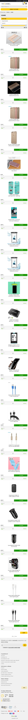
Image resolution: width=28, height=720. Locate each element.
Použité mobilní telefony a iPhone (7, 676)
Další (24, 632)
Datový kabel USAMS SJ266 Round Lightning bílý (14, 596)
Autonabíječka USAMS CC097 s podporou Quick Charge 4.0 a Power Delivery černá (14, 521)
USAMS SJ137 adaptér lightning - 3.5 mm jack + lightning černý (14, 320)
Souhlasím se (11, 647)
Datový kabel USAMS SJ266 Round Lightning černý (14, 621)
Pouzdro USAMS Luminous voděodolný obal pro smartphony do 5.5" (14, 245)
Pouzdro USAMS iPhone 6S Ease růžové (14, 170)
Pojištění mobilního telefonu (6, 674)
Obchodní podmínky (4, 680)
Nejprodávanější (5, 20)
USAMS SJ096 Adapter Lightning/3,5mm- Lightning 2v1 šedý (14, 195)
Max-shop (3, 12)
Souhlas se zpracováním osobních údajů (8, 662)
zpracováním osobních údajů (14, 647)
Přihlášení (19, 0)
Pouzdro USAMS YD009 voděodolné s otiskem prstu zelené (14, 295)
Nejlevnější (4, 18)
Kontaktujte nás (4, 657)
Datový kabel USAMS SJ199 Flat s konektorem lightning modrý (14, 471)
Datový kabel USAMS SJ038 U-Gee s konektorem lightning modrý (14, 395)
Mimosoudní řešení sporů (5, 685)
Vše (16, 636)
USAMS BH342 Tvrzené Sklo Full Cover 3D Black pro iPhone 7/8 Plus (14, 220)
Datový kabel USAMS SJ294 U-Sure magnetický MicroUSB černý (14, 420)
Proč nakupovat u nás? (5, 658)
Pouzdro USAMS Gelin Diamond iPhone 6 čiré (14, 95)
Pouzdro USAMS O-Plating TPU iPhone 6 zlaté (14, 45)
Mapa (24, 687)
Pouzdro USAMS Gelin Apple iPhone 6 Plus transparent (14, 145)
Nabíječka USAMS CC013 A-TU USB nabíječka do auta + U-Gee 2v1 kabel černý (14, 345)
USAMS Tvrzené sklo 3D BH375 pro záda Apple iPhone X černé (14, 370)
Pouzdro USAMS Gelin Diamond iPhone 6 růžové (14, 120)
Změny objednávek (4, 671)
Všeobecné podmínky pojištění (6, 683)
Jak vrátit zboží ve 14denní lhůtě (6, 672)
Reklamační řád (4, 681)
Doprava (2, 667)
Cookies (2, 663)
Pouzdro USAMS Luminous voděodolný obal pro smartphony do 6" (14, 270)
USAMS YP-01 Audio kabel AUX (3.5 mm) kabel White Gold (14, 446)
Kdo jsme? (3, 655)
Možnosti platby (4, 669)
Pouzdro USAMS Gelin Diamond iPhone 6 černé (14, 70)
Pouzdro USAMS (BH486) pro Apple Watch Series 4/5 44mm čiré (14, 571)
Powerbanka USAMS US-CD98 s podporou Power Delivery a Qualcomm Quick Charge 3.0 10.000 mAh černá (14, 496)
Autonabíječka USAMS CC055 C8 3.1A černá (14, 546)
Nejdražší (3, 23)
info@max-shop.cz (6, 700)
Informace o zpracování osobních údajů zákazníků (10, 660)
